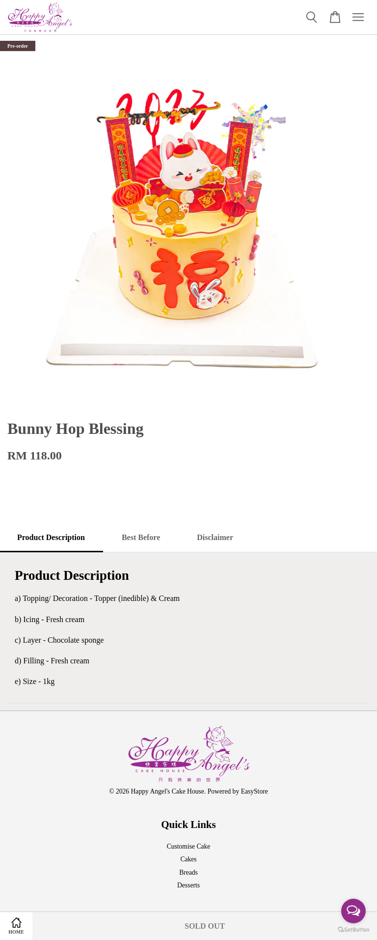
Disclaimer (215, 537)
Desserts (188, 885)
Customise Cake (189, 846)
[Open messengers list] (353, 911)
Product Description (51, 537)
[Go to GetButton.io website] (353, 930)
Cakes (188, 859)
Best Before (141, 537)
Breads (188, 872)
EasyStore (254, 791)
